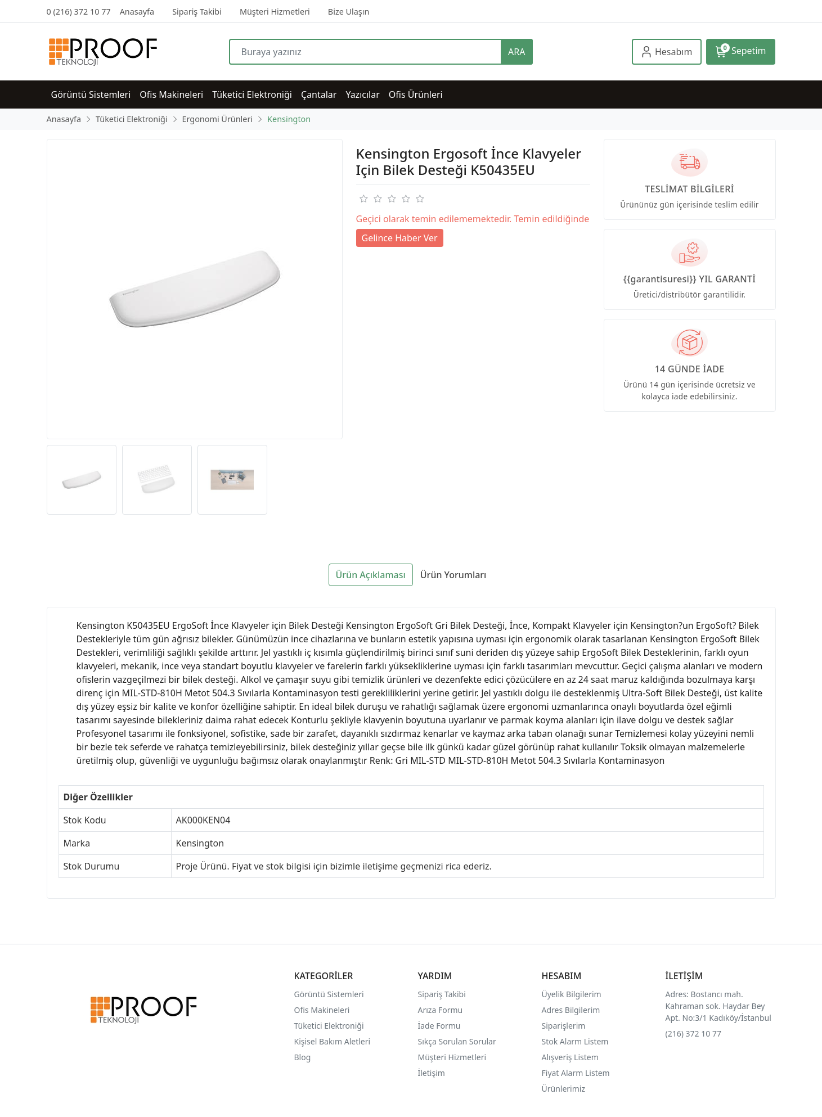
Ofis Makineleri (322, 1010)
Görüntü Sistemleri (329, 994)
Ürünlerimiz (564, 1088)
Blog (302, 1057)
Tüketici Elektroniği (329, 1025)
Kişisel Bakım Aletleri (332, 1041)
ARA (516, 52)
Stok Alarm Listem (575, 1041)
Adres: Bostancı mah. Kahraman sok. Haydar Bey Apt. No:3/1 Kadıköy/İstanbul (718, 1006)
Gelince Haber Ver (400, 238)
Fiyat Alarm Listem (576, 1073)
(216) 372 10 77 (693, 1033)
